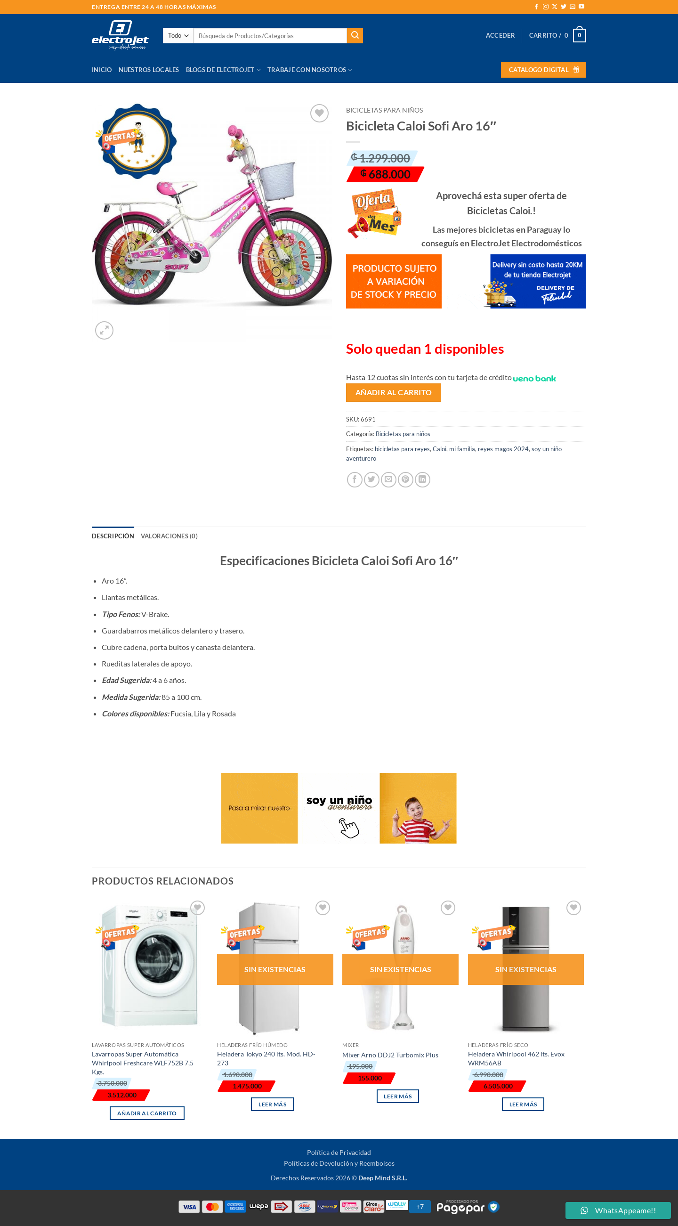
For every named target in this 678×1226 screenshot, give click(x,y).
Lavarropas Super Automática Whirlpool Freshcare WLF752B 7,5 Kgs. (143, 1062)
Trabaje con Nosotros (310, 69)
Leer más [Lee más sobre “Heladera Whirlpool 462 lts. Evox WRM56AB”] (523, 1104)
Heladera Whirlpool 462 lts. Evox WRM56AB (516, 1058)
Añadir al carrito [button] (147, 1113)
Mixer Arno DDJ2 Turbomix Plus (390, 1055)
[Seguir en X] (554, 7)
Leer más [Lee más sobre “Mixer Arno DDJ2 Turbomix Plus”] (398, 1096)
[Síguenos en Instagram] (546, 7)
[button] (500, 35)
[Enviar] (355, 36)
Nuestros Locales (149, 69)
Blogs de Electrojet (223, 69)
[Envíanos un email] (572, 7)
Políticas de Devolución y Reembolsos (339, 1163)
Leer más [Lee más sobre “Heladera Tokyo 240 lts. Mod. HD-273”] (272, 1104)
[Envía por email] (388, 479)
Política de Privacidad (339, 1152)
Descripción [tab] (113, 536)
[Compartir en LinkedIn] (422, 479)
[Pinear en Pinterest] (405, 479)
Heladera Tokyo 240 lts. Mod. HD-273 (266, 1058)
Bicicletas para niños (384, 110)
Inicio (102, 69)
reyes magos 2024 (503, 449)
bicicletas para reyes (402, 449)
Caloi (439, 449)
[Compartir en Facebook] (355, 479)
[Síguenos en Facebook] (536, 7)
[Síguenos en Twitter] (563, 7)
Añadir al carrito (393, 392)
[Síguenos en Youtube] (581, 7)
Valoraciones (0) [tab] (169, 536)
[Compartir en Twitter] (371, 479)
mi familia (462, 449)
